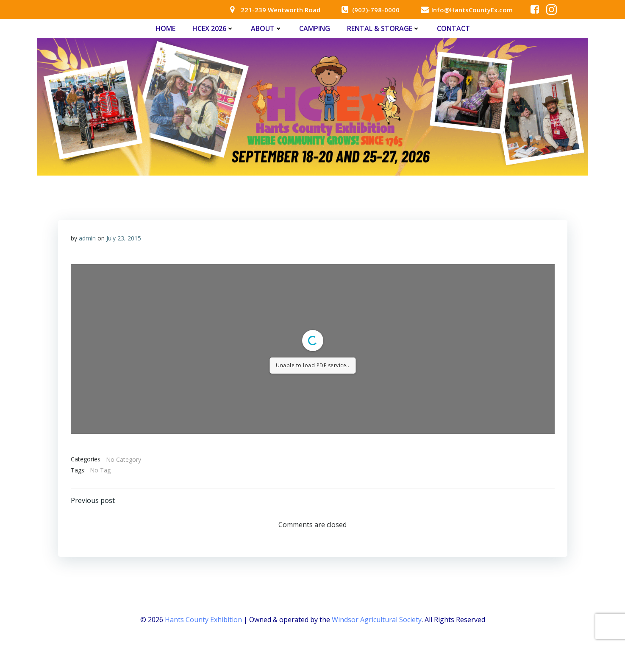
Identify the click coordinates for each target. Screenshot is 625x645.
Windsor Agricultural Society (377, 619)
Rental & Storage (383, 28)
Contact (453, 28)
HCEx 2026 (213, 28)
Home (165, 28)
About (266, 28)
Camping (314, 28)
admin (87, 238)
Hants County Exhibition (203, 619)
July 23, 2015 (123, 238)
